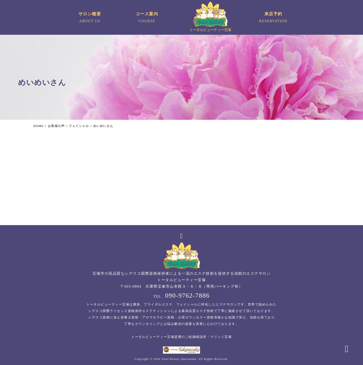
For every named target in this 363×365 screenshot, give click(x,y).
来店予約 (273, 18)
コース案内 (147, 18)
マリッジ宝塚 (221, 337)
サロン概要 (90, 18)
